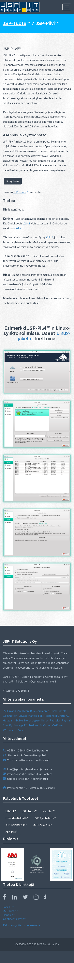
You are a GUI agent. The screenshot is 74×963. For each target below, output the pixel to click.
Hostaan (8, 720)
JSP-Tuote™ (29, 811)
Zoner (21, 730)
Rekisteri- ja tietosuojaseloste (21, 925)
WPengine (9, 730)
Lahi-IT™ (8, 907)
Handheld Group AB (57, 715)
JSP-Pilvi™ (12, 831)
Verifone (57, 725)
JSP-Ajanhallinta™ (45, 818)
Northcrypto (32, 720)
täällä (17, 228)
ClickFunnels (58, 711)
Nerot (44, 720)
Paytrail (66, 720)
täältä (26, 223)
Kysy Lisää (12, 181)
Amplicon (23, 711)
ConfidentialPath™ (17, 818)
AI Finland (10, 711)
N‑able (19, 720)
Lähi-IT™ (11, 811)
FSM (41, 715)
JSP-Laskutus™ (42, 824)
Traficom (45, 725)
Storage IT (20, 725)
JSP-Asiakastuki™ (16, 824)
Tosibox (33, 725)
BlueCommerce (39, 711)
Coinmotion (10, 715)
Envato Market (28, 715)
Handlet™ (48, 811)
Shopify (7, 725)
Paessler (55, 720)
